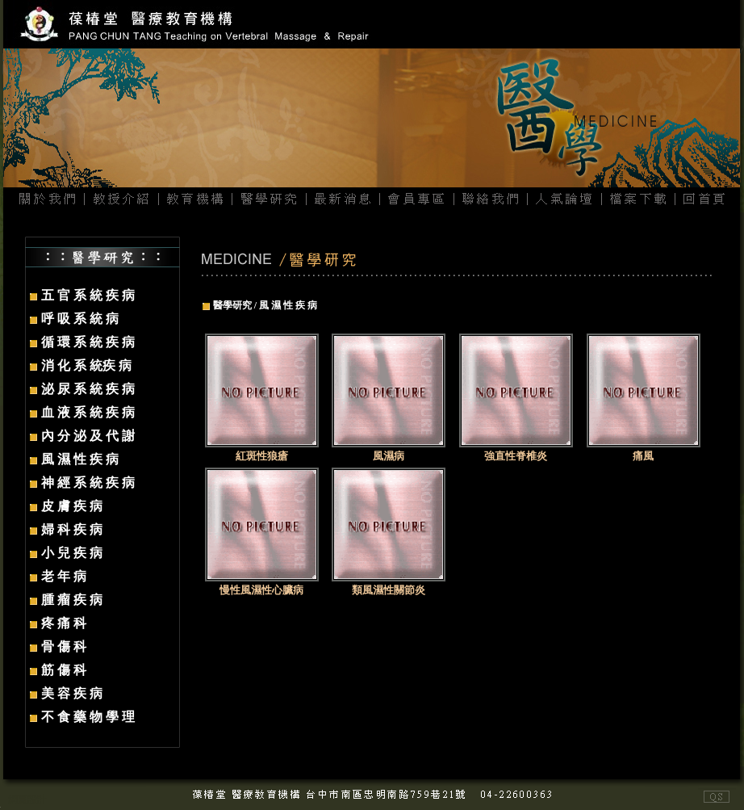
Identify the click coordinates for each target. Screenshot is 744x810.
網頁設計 (27, 799)
